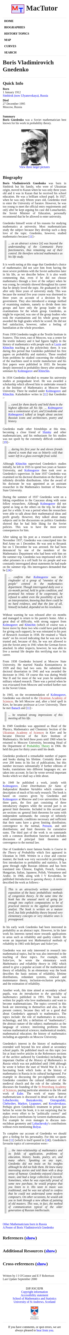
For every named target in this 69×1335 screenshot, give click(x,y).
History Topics (16, 33)
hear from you (45, 1330)
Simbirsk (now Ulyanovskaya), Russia (25, 95)
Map (7, 39)
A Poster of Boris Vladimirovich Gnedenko (28, 1227)
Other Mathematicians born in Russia (25, 1224)
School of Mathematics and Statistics (34, 1298)
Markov (22, 1103)
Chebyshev (9, 1103)
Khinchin (8, 347)
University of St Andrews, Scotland (34, 1301)
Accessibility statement (34, 1295)
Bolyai (37, 1126)
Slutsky (47, 432)
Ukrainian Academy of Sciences (23, 732)
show (31, 1237)
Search (10, 52)
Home (9, 21)
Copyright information (34, 1291)
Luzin (57, 344)
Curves (10, 46)
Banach (15, 708)
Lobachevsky (10, 1100)
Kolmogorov (25, 371)
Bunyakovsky (34, 1100)
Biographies (14, 27)
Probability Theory (38, 746)
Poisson (47, 825)
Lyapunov (35, 1103)
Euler (20, 1093)
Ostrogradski (58, 1100)
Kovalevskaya (57, 1103)
